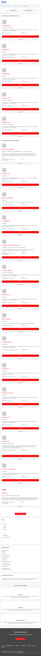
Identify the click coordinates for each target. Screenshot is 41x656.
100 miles (5, 529)
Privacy (34, 645)
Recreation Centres (6, 555)
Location (22, 10)
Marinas (3, 552)
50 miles (4, 527)
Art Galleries (4, 553)
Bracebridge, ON (16, 6)
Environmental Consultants (7, 561)
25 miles (4, 525)
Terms (29, 645)
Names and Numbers (18, 651)
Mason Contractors (5, 563)
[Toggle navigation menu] (39, 2)
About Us (18, 645)
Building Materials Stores (7, 569)
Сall (20, 36)
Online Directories (10, 645)
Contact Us (24, 645)
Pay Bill (3, 647)
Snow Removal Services (6, 564)
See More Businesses (20, 513)
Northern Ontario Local (5, 6)
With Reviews (6, 535)
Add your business (20, 638)
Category (6, 10)
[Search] (36, 10)
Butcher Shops (5, 566)
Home (3, 645)
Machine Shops (5, 558)
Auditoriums (4, 559)
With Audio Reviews (7, 537)
